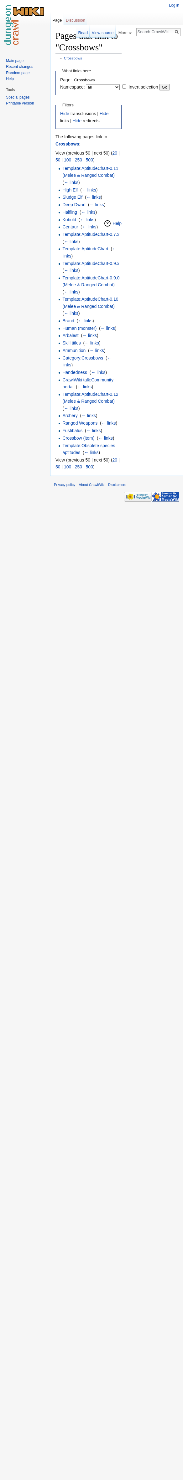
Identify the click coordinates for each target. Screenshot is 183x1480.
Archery (69, 415)
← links (71, 182)
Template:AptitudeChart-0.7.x (90, 234)
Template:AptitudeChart (85, 248)
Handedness (74, 372)
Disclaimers (117, 485)
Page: (66, 79)
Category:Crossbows (82, 357)
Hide (64, 113)
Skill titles (71, 342)
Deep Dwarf (74, 204)
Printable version (20, 103)
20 (115, 153)
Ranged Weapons (79, 423)
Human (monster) (79, 328)
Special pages (17, 97)
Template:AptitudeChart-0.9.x (90, 263)
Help (117, 223)
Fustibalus (72, 430)
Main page (15, 61)
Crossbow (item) (78, 438)
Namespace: (72, 86)
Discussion (75, 20)
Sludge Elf (72, 197)
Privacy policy (64, 485)
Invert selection (143, 86)
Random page (17, 73)
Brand (68, 320)
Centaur (70, 226)
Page (57, 20)
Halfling (69, 212)
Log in (174, 5)
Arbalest (70, 335)
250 (78, 159)
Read (83, 32)
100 (67, 159)
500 (89, 159)
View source (102, 32)
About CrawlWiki (92, 485)
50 (57, 159)
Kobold (69, 219)
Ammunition (74, 350)
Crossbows (73, 58)
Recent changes (19, 66)
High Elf (70, 189)
